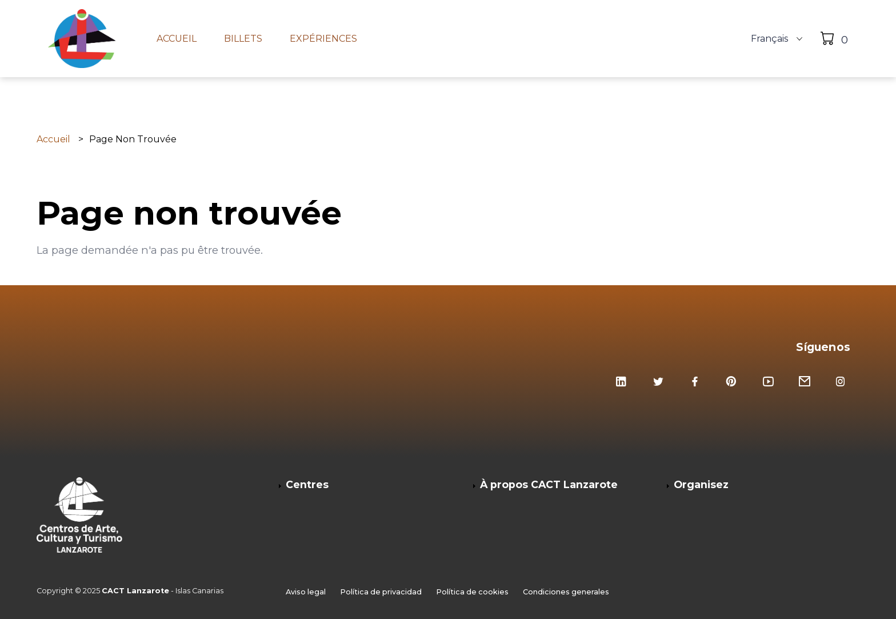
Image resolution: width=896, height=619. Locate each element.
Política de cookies (472, 592)
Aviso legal (306, 592)
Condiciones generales (566, 592)
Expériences (323, 39)
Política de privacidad (381, 592)
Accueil (177, 39)
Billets (243, 39)
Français (769, 39)
